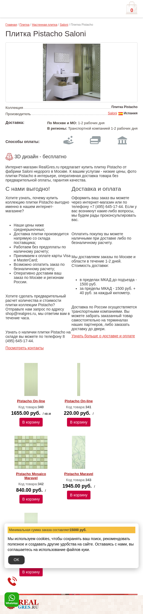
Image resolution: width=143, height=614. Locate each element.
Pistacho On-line (31, 401)
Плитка (24, 24)
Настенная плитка (44, 24)
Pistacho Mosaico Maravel (31, 476)
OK (16, 560)
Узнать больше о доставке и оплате (103, 336)
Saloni (64, 24)
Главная (11, 24)
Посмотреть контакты (24, 348)
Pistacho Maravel (78, 474)
